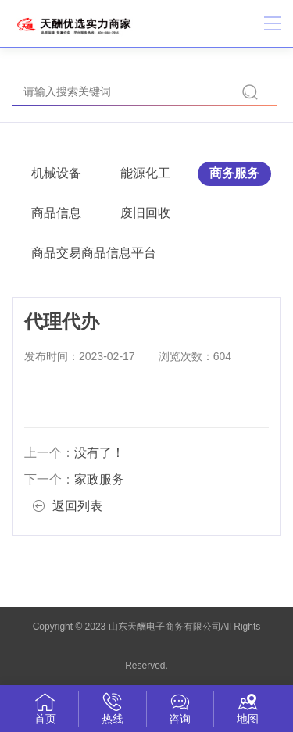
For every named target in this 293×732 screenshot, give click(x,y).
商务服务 (234, 173)
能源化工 (145, 173)
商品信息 (56, 213)
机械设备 (56, 173)
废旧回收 (145, 213)
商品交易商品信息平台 (93, 252)
